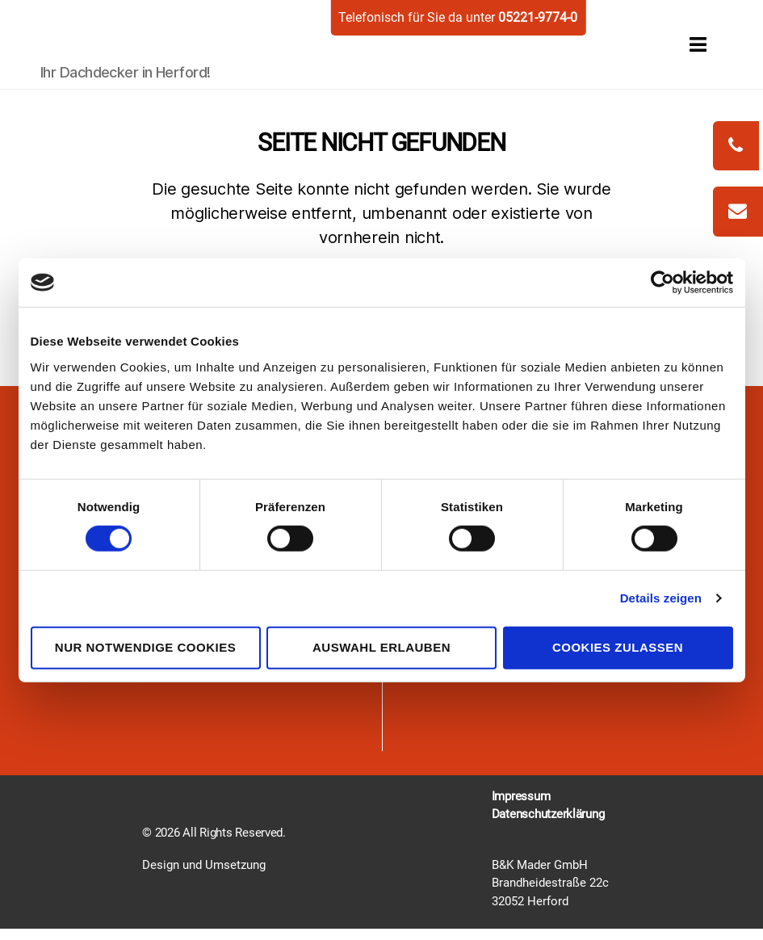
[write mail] (738, 211)
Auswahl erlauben (381, 647)
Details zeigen (661, 598)
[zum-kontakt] (738, 212)
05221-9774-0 (537, 17)
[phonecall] (736, 145)
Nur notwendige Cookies (145, 647)
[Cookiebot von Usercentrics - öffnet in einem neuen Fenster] (662, 283)
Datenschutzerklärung (548, 814)
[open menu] (679, 44)
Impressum (521, 796)
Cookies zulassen (617, 647)
